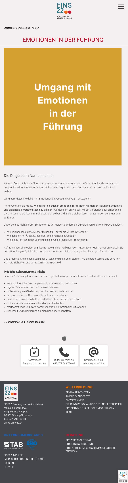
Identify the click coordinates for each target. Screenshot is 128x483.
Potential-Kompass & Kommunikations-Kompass (90, 449)
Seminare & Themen (78, 392)
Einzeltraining (75, 400)
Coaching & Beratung (79, 444)
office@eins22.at (13, 422)
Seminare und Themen (27, 27)
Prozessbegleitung (78, 440)
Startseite (9, 27)
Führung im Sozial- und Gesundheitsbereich (94, 404)
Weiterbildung (79, 387)
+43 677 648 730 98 (15, 419)
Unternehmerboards (23, 435)
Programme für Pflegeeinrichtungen (90, 408)
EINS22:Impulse (13, 455)
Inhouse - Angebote (78, 396)
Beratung (74, 435)
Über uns (9, 463)
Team (69, 412)
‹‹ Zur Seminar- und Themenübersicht (24, 321)
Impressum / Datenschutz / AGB (24, 459)
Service (8, 467)
